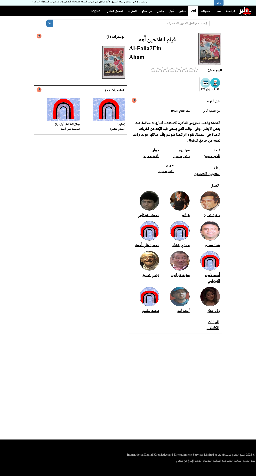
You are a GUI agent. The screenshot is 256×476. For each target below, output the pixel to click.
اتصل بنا (132, 11)
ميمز (218, 11)
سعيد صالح (212, 215)
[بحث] (49, 23)
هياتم (186, 215)
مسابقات (205, 11)
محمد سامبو (150, 310)
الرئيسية (230, 11)
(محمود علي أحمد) (70, 128)
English (95, 11)
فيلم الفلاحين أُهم (157, 39)
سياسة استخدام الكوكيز (207, 460)
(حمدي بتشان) (117, 128)
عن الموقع (147, 11)
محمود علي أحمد (147, 245)
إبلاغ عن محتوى (184, 460)
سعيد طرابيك (180, 275)
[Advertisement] (128, 387)
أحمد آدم (183, 310)
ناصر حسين (211, 156)
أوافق (218, 2)
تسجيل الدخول (114, 11)
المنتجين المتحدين (207, 174)
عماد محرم (212, 245)
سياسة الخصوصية (231, 460)
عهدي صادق (150, 275)
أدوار (171, 11)
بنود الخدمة (249, 460)
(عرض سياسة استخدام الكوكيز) (47, 1)
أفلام (193, 11)
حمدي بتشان (181, 245)
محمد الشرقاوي (148, 215)
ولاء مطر (214, 310)
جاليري (160, 11)
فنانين (182, 11)
